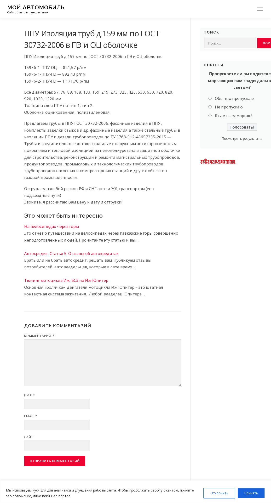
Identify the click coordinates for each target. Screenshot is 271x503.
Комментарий (39, 335)
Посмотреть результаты (242, 138)
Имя (29, 395)
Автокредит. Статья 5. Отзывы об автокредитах (71, 253)
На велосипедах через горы (51, 226)
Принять (251, 493)
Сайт (28, 437)
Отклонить (219, 493)
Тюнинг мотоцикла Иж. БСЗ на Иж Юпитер (66, 280)
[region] (135, 491)
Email (31, 416)
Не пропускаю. (229, 107)
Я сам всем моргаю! (233, 116)
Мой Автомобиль (35, 7)
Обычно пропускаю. (234, 98)
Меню (259, 9)
